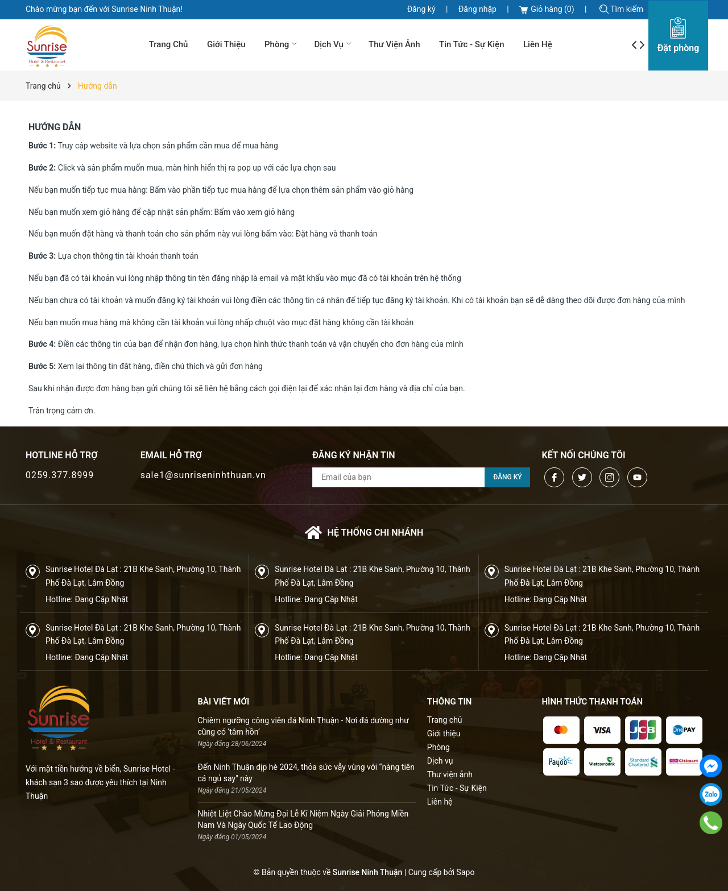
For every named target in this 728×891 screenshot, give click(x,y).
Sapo (466, 872)
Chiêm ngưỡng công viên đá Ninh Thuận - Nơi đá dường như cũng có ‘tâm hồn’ (303, 726)
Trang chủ (168, 44)
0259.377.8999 (60, 475)
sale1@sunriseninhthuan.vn (203, 475)
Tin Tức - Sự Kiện (471, 44)
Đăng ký (421, 9)
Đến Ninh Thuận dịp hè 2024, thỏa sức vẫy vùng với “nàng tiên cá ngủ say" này (306, 772)
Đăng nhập (477, 9)
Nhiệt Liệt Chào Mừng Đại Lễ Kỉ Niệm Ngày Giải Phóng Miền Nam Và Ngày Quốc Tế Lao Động (303, 819)
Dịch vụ (333, 44)
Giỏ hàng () (546, 9)
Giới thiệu (226, 44)
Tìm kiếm (621, 9)
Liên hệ (537, 44)
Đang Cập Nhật (101, 599)
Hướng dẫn (54, 127)
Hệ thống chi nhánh (364, 532)
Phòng (281, 44)
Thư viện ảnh (394, 44)
